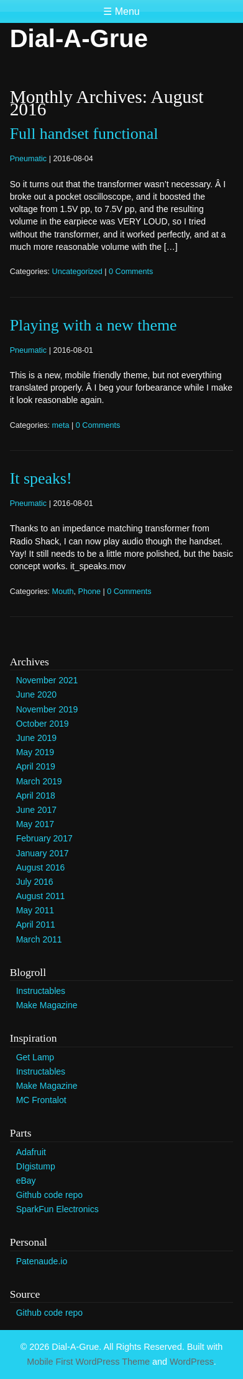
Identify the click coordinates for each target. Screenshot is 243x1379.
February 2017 (44, 838)
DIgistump (35, 1166)
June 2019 (36, 738)
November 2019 (47, 709)
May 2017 (35, 824)
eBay (26, 1181)
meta (61, 425)
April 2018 (35, 795)
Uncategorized (77, 271)
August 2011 (40, 896)
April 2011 (35, 924)
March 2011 (39, 939)
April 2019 (35, 766)
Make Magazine (47, 1005)
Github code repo (49, 1195)
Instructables (40, 991)
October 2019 (42, 724)
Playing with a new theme (93, 325)
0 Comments (131, 271)
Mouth (63, 591)
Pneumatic (28, 158)
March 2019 (39, 781)
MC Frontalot (41, 1100)
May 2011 (35, 910)
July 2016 (34, 882)
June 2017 (36, 810)
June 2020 (36, 694)
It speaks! (41, 478)
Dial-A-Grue (79, 38)
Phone (89, 591)
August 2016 (40, 867)
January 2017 (42, 853)
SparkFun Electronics (57, 1209)
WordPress (192, 1362)
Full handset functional (84, 134)
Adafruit (31, 1152)
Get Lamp (35, 1057)
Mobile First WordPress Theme (88, 1362)
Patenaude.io (42, 1261)
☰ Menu (121, 11)
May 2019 (35, 752)
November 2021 (47, 680)
